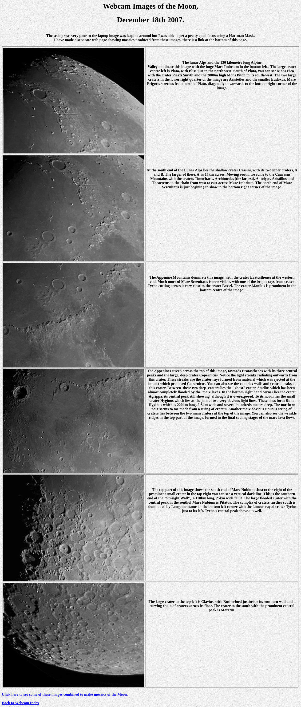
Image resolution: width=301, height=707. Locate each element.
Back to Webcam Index (20, 703)
